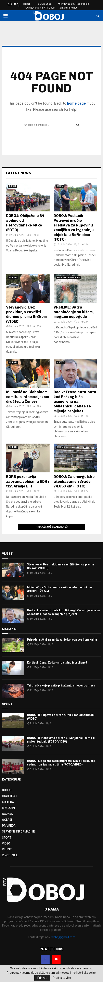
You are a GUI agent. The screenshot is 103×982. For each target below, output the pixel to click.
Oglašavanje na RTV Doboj (40, 7)
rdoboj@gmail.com (63, 937)
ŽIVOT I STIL (10, 855)
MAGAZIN (8, 808)
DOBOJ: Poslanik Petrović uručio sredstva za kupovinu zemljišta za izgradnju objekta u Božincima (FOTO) (74, 227)
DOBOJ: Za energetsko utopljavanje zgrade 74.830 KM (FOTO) (74, 481)
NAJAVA (7, 813)
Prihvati (42, 977)
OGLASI (7, 819)
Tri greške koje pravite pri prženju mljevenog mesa (61, 685)
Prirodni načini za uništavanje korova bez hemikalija (62, 639)
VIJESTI (13, 277)
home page (76, 103)
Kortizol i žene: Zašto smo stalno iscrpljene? (57, 662)
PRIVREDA (8, 825)
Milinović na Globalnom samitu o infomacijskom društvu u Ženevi (27, 397)
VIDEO (6, 843)
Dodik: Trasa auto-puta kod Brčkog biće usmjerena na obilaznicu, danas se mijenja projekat (75, 401)
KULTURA (8, 802)
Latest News (18, 173)
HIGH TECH (9, 796)
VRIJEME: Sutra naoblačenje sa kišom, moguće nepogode (74, 312)
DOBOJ (12, 186)
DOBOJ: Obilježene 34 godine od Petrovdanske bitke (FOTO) (25, 222)
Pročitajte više (62, 977)
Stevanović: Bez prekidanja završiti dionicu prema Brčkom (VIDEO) (26, 314)
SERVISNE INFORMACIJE (68, 277)
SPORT (6, 837)
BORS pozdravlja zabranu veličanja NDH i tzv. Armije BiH (27, 481)
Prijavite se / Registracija (74, 3)
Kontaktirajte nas (68, 7)
